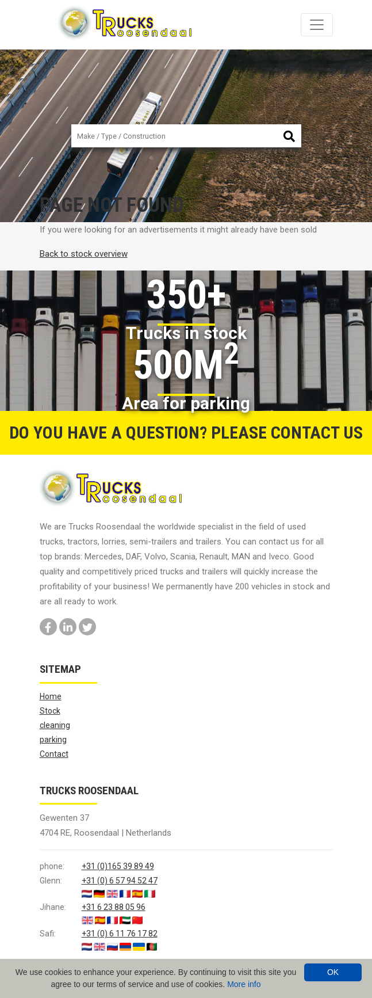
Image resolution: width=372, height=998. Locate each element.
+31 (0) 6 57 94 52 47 (120, 880)
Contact (54, 754)
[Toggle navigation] (317, 24)
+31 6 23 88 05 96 (113, 907)
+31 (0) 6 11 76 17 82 (120, 933)
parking (53, 739)
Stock (50, 710)
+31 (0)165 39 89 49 (118, 866)
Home (51, 696)
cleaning (55, 725)
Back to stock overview (84, 254)
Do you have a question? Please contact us (186, 432)
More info (243, 984)
